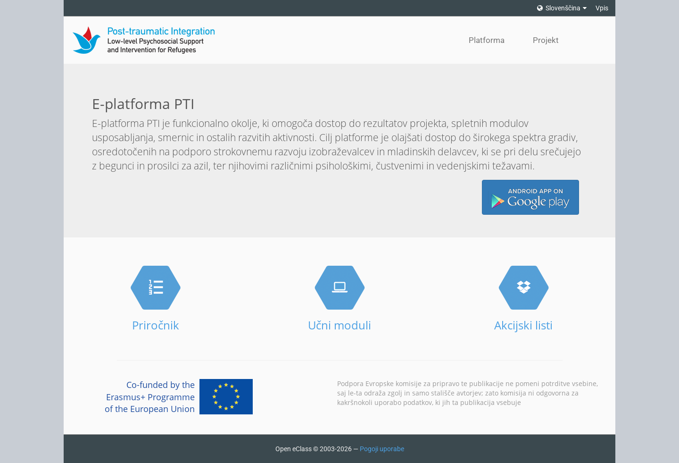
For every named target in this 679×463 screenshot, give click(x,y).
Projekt (546, 40)
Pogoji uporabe (382, 449)
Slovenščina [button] (562, 8)
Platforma (487, 40)
